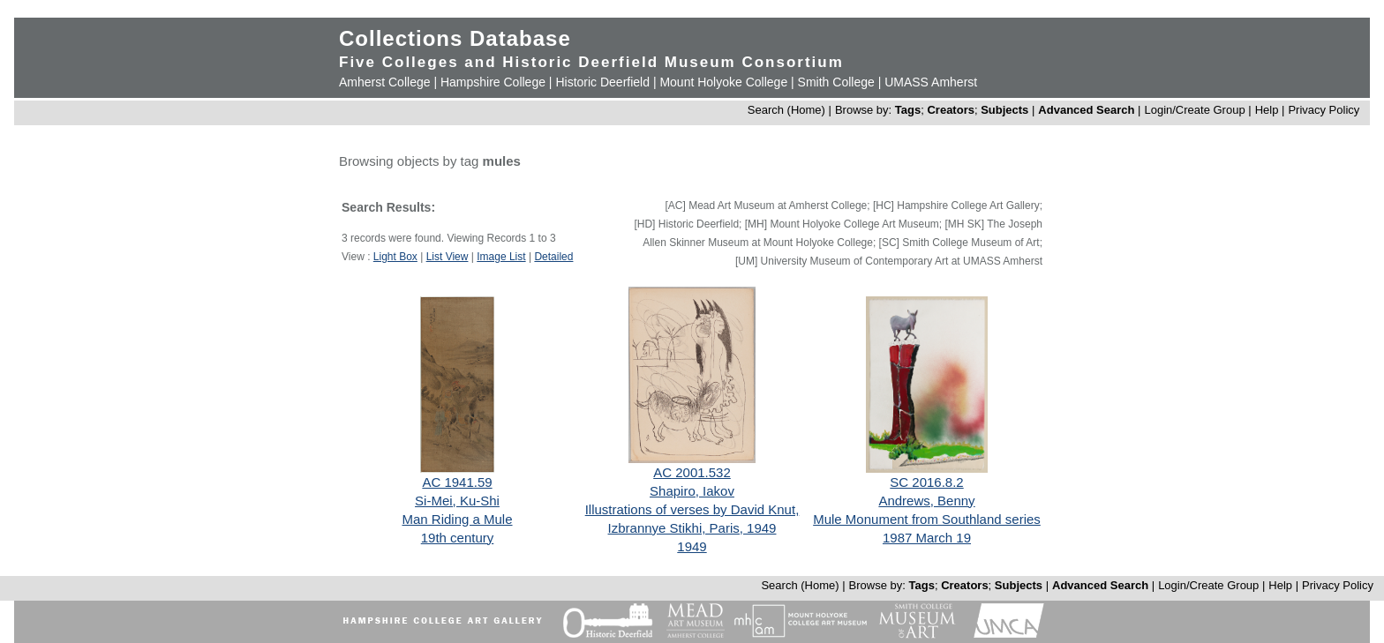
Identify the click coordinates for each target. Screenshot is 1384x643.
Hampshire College (492, 82)
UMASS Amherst (930, 82)
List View (447, 256)
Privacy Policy (1323, 109)
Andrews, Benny (926, 500)
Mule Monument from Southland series (927, 519)
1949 (691, 546)
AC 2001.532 (692, 472)
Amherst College (385, 82)
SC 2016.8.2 (926, 482)
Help (1267, 109)
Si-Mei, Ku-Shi (457, 500)
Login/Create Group (1196, 109)
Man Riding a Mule (457, 519)
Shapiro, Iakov (692, 490)
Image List (501, 256)
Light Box (395, 256)
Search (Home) (786, 109)
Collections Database (455, 38)
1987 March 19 (927, 537)
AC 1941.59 (457, 482)
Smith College (836, 82)
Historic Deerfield (602, 82)
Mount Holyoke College (723, 82)
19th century (457, 537)
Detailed (553, 256)
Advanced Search (1086, 109)
